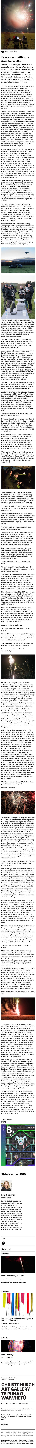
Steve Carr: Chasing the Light (12, 1275)
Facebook (3, 1243)
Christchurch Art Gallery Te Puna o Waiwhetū (12, 1399)
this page (19, 1443)
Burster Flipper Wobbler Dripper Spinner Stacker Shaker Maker (17, 1319)
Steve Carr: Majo (7, 1354)
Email (2, 1419)
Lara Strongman (8, 1195)
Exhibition (5, 1253)
